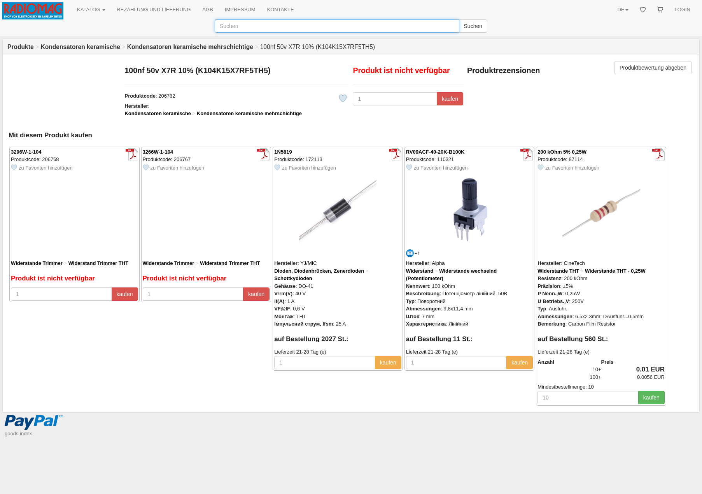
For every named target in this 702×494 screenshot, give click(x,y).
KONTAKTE (280, 9)
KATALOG (91, 9)
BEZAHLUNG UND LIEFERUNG (154, 9)
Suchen (473, 26)
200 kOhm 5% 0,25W (561, 152)
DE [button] (622, 9)
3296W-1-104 (26, 152)
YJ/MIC (308, 263)
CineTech (574, 263)
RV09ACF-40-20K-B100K (435, 152)
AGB (207, 9)
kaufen (450, 99)
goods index (18, 433)
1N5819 (283, 152)
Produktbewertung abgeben (653, 68)
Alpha (438, 263)
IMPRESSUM (240, 9)
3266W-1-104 (158, 152)
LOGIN (682, 9)
